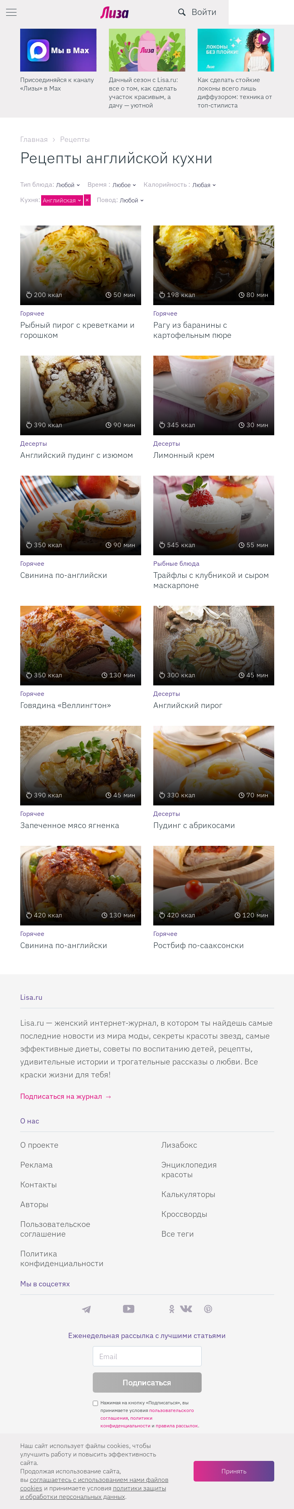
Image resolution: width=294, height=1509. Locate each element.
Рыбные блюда (176, 563)
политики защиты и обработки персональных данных (93, 1492)
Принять (233, 1471)
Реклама (36, 1164)
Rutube (151, 1309)
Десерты (33, 443)
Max (107, 1309)
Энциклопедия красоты (189, 1169)
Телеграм (86, 1309)
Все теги (177, 1233)
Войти (269, 11)
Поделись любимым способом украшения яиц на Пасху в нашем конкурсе (58, 92)
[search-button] (247, 12)
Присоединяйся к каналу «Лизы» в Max (146, 84)
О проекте (39, 1144)
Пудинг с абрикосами (194, 825)
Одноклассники (171, 1309)
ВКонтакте (186, 1309)
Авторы (34, 1204)
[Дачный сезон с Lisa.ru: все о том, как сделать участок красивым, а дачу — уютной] (236, 50)
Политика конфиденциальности (62, 1258)
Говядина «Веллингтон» (65, 705)
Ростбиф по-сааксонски (198, 945)
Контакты (38, 1184)
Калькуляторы (188, 1194)
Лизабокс (179, 1144)
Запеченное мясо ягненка (69, 825)
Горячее (32, 313)
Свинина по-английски (63, 574)
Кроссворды (184, 1213)
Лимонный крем (184, 454)
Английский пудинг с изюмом (76, 454)
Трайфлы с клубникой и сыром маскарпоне (211, 579)
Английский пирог (188, 705)
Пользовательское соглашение (55, 1228)
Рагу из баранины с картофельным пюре (192, 329)
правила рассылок (177, 1426)
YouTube (128, 1309)
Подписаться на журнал (61, 1096)
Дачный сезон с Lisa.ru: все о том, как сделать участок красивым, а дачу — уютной (232, 92)
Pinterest (208, 1309)
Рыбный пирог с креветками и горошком (77, 329)
